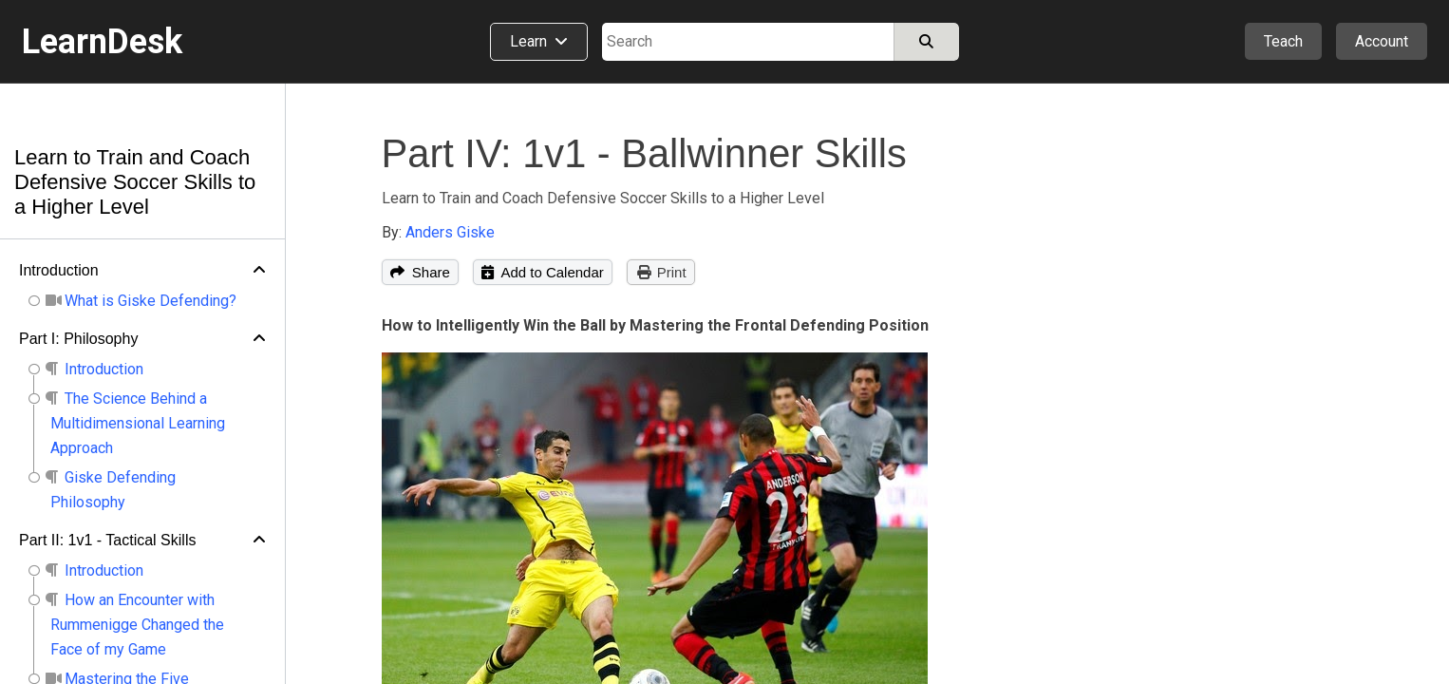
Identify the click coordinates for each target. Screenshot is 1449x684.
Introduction (59, 270)
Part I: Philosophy (78, 339)
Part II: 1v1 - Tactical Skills (107, 540)
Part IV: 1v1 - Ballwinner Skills (644, 153)
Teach (1283, 41)
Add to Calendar (542, 272)
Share (420, 272)
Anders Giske (450, 232)
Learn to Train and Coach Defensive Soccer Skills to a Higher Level (134, 181)
